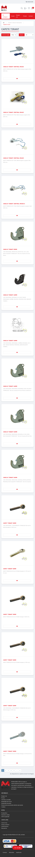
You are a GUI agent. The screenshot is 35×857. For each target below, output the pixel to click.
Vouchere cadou (5, 814)
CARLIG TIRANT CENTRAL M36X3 (13, 66)
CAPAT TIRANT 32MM (9, 523)
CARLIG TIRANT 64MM (10, 295)
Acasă (12, 16)
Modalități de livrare (6, 801)
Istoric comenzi (5, 824)
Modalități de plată (6, 803)
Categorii (5, 16)
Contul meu (4, 822)
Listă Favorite (4, 826)
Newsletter (4, 828)
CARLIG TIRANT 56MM (10, 432)
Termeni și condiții (6, 799)
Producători (4, 813)
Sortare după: (5, 34)
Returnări (11, 852)
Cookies (3, 807)
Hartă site (18, 852)
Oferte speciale (5, 816)
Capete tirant (6, 24)
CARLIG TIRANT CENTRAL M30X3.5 (14, 203)
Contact (31, 16)
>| (19, 770)
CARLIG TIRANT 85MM (10, 249)
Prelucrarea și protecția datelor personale (12, 805)
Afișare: (22, 34)
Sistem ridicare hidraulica (15, 22)
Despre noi (18, 16)
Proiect (25, 16)
